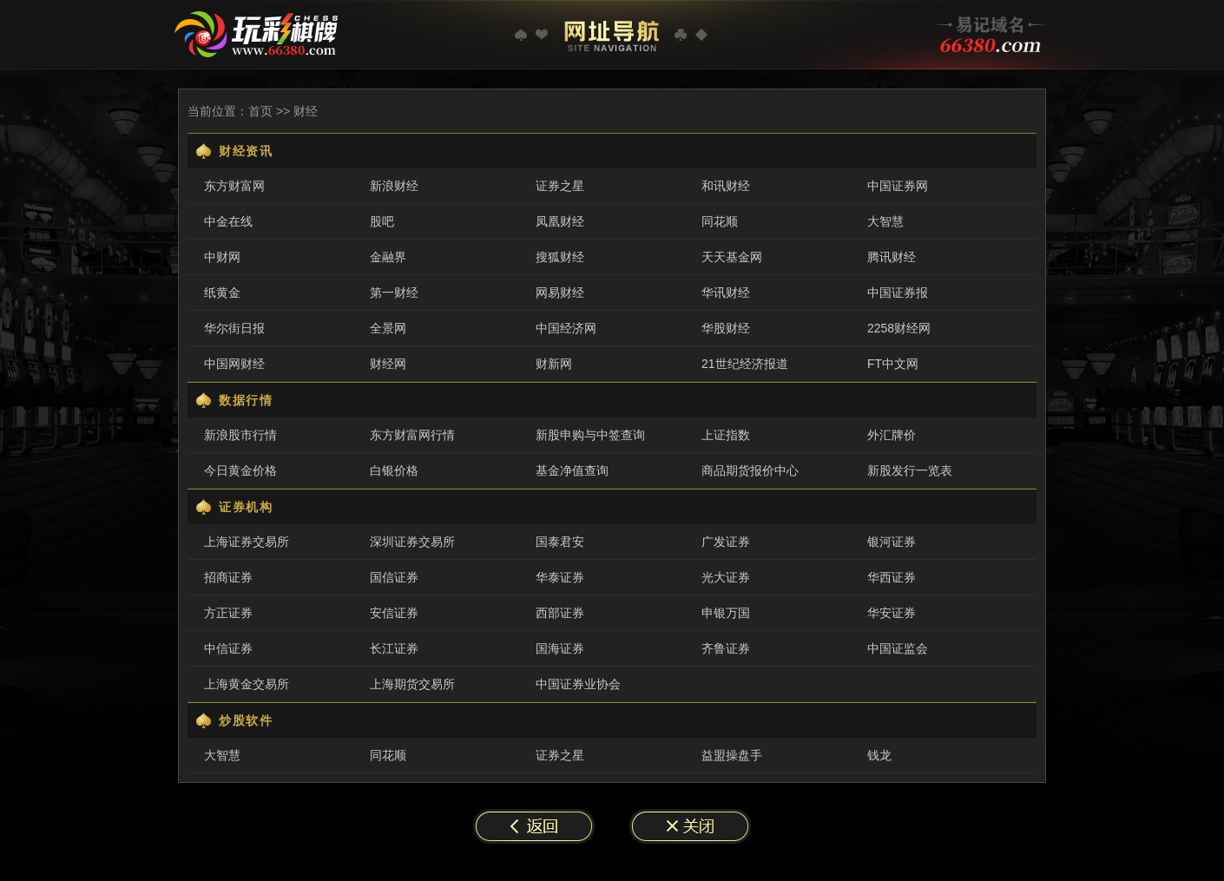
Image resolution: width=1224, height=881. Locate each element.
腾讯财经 (891, 257)
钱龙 (879, 755)
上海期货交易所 (412, 684)
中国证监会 (897, 648)
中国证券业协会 (578, 684)
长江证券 (394, 648)
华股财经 (725, 328)
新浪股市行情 (240, 435)
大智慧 (885, 221)
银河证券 (891, 542)
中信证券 (228, 648)
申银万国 (725, 613)
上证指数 (725, 435)
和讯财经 (725, 186)
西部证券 (560, 613)
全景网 (388, 328)
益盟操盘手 (731, 755)
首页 (260, 111)
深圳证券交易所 (412, 542)
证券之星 (560, 186)
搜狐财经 (560, 257)
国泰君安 (560, 542)
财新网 (554, 364)
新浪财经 (394, 186)
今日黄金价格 (240, 470)
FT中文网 (892, 364)
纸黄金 (222, 292)
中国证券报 (897, 292)
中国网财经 (234, 364)
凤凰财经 (560, 221)
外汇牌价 (891, 435)
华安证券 (891, 613)
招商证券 (228, 577)
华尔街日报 (234, 328)
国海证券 (560, 648)
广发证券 (725, 542)
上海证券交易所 (246, 542)
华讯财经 (725, 292)
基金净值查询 (572, 470)
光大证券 (725, 577)
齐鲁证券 (725, 648)
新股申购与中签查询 (590, 435)
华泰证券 (560, 577)
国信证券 (394, 577)
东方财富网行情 (412, 435)
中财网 (222, 257)
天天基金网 (731, 257)
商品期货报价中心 (750, 470)
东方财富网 (234, 186)
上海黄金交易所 (246, 684)
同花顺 (719, 221)
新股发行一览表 (909, 470)
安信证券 (394, 613)
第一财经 (394, 292)
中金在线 (228, 221)
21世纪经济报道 (744, 364)
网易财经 (560, 292)
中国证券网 (897, 186)
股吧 (382, 221)
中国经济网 (566, 328)
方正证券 (228, 613)
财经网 (388, 364)
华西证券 (891, 577)
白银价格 (394, 470)
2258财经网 (899, 328)
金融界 (388, 257)
